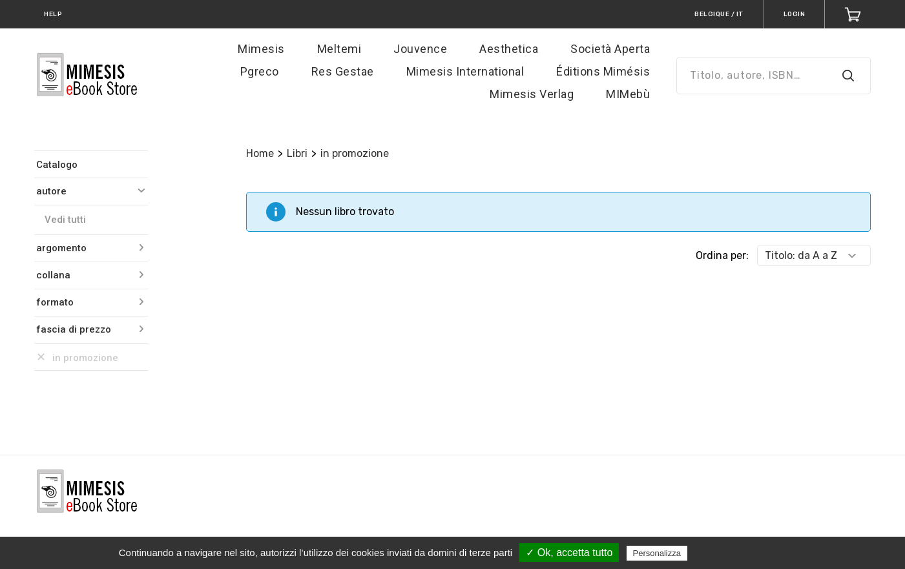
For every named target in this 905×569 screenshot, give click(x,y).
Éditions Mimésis (603, 71)
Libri (297, 153)
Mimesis (261, 49)
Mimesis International (465, 71)
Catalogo (57, 165)
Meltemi (339, 49)
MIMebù (628, 94)
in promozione (354, 153)
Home (260, 153)
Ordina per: (722, 255)
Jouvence (420, 49)
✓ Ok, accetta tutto (569, 552)
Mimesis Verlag (532, 94)
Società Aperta (610, 49)
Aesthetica (508, 49)
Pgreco (259, 71)
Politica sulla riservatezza (744, 553)
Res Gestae (342, 71)
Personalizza (657, 553)
